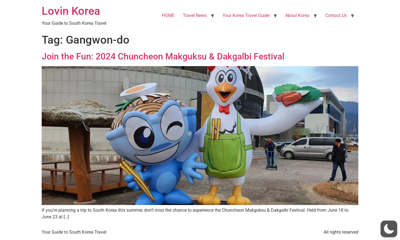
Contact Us (336, 15)
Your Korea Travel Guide (245, 15)
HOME (168, 15)
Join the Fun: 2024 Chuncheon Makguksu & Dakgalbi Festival (163, 56)
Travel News (195, 15)
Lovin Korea (71, 11)
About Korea (297, 15)
